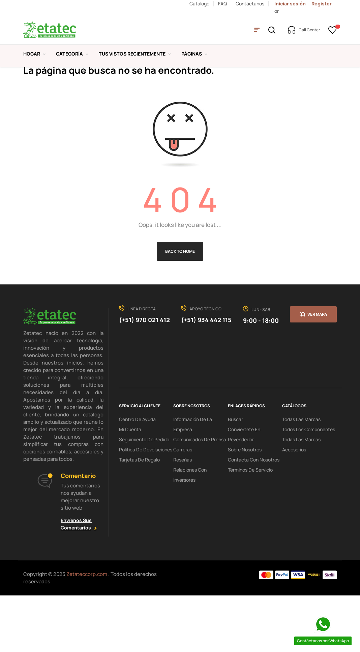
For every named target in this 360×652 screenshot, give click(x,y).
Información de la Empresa (192, 480)
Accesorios (294, 505)
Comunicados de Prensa (199, 495)
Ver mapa (317, 370)
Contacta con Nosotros (253, 515)
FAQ (222, 3)
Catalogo (199, 3)
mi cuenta (130, 485)
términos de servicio (250, 525)
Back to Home (180, 307)
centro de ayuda (137, 475)
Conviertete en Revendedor (244, 490)
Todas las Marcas (301, 475)
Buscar (235, 475)
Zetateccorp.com (87, 629)
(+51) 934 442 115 (206, 376)
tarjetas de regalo (139, 515)
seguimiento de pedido (144, 495)
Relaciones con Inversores (190, 530)
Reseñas (182, 515)
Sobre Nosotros (245, 505)
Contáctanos (250, 3)
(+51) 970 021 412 (144, 376)
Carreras (182, 505)
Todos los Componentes (308, 485)
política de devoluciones (145, 505)
